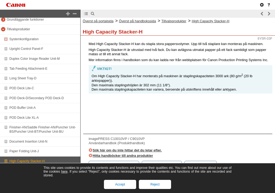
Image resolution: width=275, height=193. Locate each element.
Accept (120, 184)
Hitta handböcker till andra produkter (123, 156)
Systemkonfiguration (24, 39)
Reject (155, 184)
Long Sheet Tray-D (23, 78)
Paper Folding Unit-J (24, 151)
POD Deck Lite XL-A (24, 118)
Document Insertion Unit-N (28, 141)
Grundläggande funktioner (25, 19)
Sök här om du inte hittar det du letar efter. (127, 150)
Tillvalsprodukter (18, 29)
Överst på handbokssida (137, 21)
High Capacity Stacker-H (27, 161)
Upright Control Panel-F (26, 49)
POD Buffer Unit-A (22, 108)
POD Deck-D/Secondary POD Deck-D (36, 98)
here (64, 171)
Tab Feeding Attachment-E (28, 68)
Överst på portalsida (98, 21)
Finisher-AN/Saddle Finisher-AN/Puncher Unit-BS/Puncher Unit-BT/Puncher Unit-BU (42, 129)
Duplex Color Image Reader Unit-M (34, 59)
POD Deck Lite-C (21, 88)
